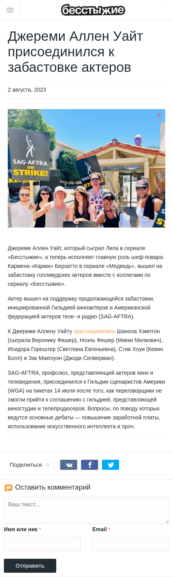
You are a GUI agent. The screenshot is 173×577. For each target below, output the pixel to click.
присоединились (94, 331)
